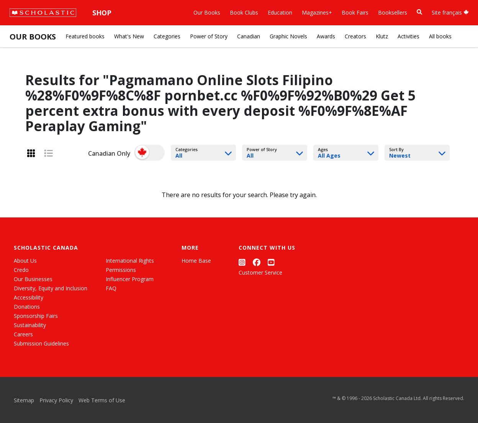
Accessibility (28, 297)
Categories (167, 36)
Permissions (121, 269)
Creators (355, 36)
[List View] (48, 153)
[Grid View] (31, 153)
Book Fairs (355, 12)
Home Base (196, 260)
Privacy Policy (56, 400)
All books (440, 36)
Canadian (248, 36)
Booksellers (392, 12)
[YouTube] (271, 262)
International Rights (130, 260)
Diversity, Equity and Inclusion (50, 288)
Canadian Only (109, 153)
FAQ (111, 288)
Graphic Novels (288, 36)
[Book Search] (419, 12)
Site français (450, 12)
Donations (27, 306)
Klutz (382, 36)
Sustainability (30, 325)
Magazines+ (317, 12)
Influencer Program (130, 279)
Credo (21, 269)
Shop (101, 12)
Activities (408, 36)
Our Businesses (33, 279)
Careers (23, 334)
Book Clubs (244, 12)
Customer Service (260, 272)
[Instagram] (242, 262)
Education (280, 12)
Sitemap (24, 400)
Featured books (85, 36)
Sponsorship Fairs (36, 315)
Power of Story (209, 36)
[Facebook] (256, 262)
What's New (129, 36)
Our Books (206, 12)
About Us (25, 260)
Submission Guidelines (41, 343)
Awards (326, 36)
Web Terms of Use (102, 400)
